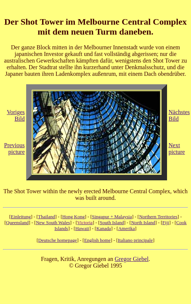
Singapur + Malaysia (112, 216)
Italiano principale (135, 240)
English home (97, 240)
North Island (143, 222)
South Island (112, 222)
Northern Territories (158, 216)
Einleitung (21, 216)
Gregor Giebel (132, 259)
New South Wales (53, 222)
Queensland (17, 222)
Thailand (46, 216)
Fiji (165, 222)
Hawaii (82, 228)
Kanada (103, 228)
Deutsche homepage (57, 240)
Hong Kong (73, 216)
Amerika (126, 228)
